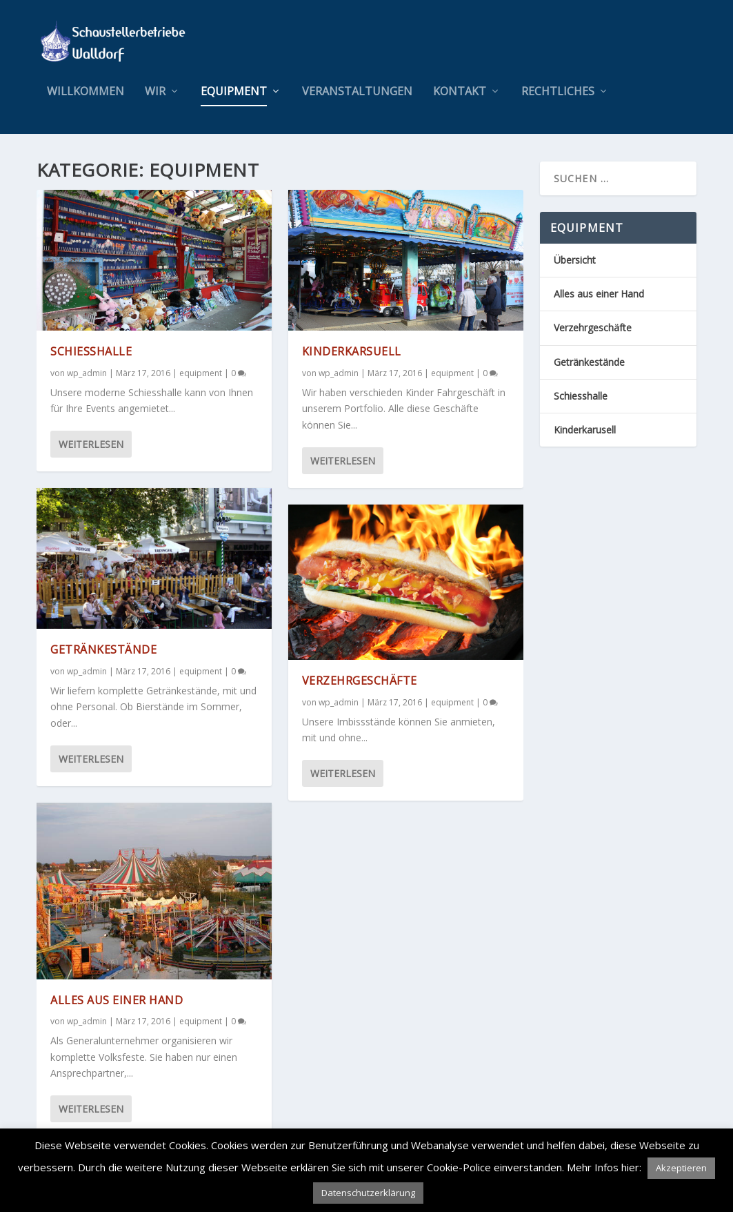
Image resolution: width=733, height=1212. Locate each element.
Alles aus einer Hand (116, 999)
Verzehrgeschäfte (359, 680)
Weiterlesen (91, 444)
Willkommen (85, 92)
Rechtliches (557, 92)
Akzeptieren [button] (681, 1168)
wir (155, 92)
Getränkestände (103, 649)
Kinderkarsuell (351, 351)
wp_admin (87, 373)
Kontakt (459, 92)
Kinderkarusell (585, 429)
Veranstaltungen (357, 92)
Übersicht (575, 259)
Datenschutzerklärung (368, 1192)
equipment (234, 92)
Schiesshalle (91, 351)
